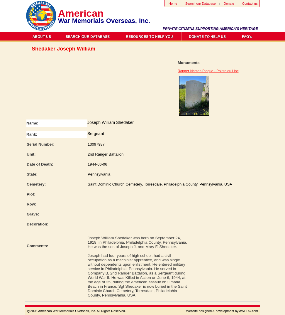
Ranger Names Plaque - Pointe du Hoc (208, 71)
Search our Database (200, 3)
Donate (229, 3)
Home (173, 3)
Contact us (250, 3)
